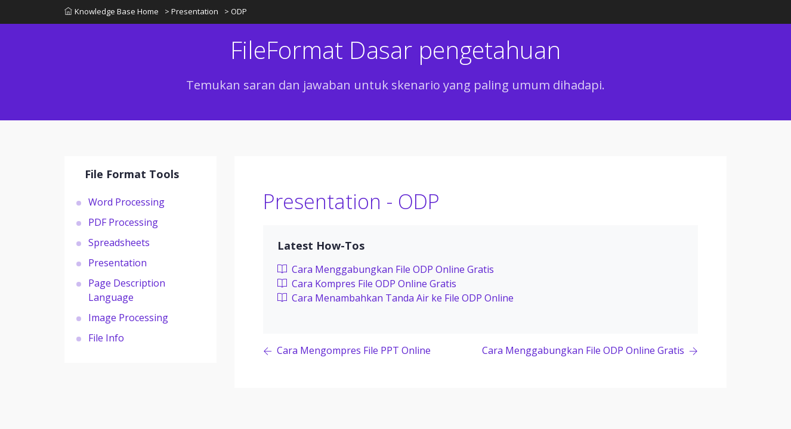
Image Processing (128, 317)
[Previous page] (347, 351)
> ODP (235, 11)
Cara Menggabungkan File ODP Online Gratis (385, 269)
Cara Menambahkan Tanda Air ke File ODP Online (395, 297)
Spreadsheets (119, 242)
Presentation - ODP (351, 201)
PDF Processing (123, 222)
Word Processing (126, 202)
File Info (106, 337)
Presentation (117, 262)
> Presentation (191, 11)
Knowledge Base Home (111, 11)
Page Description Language (126, 290)
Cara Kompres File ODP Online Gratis (366, 283)
